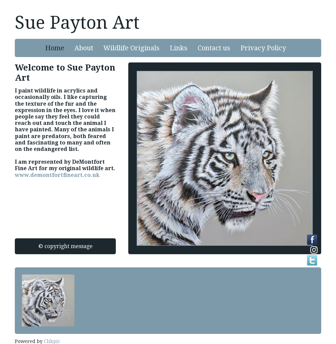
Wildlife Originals (131, 48)
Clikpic (52, 341)
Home (54, 48)
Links (179, 48)
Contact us (214, 48)
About (83, 48)
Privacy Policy (263, 48)
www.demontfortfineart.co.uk (57, 175)
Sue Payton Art (77, 22)
